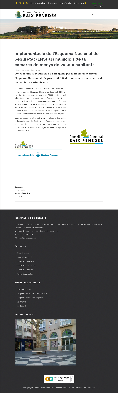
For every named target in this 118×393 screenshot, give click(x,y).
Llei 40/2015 (21, 306)
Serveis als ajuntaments (26, 265)
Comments (35, 70)
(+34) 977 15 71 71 (24, 234)
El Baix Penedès (23, 253)
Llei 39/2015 (21, 302)
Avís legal (91, 388)
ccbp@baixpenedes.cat (25, 238)
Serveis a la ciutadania (25, 261)
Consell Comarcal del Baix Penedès (48, 388)
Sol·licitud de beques (25, 270)
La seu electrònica (24, 289)
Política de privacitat (25, 274)
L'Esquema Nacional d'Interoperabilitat (32, 293)
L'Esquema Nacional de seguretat (30, 297)
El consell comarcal (24, 257)
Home (17, 31)
